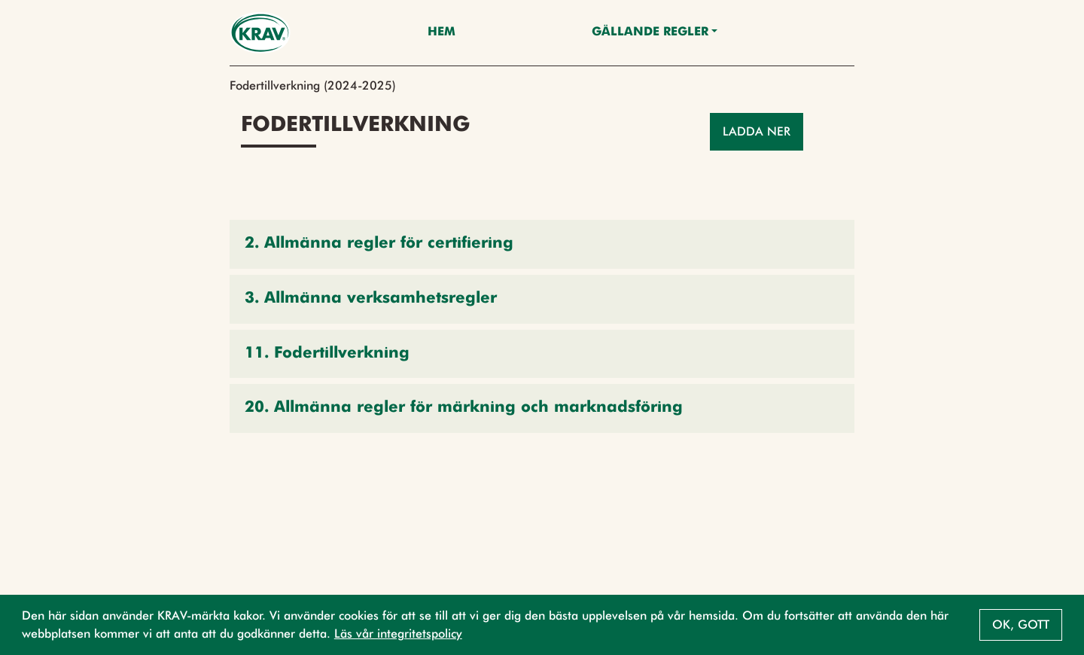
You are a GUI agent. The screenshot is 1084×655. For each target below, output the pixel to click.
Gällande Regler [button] (650, 32)
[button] (542, 244)
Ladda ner (756, 131)
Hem (441, 32)
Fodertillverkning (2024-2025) (313, 85)
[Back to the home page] (260, 32)
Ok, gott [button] (1020, 624)
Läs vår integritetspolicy (398, 633)
